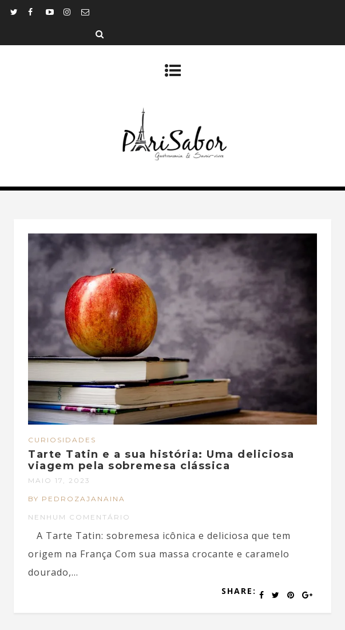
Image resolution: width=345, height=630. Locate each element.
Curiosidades (62, 439)
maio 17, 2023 (59, 480)
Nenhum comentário (79, 517)
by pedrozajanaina (76, 498)
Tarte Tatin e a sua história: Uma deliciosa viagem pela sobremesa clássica (161, 460)
